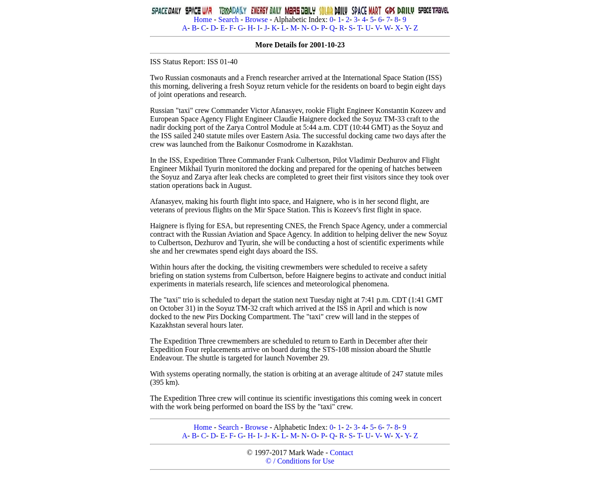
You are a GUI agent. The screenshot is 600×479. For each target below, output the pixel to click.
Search (228, 19)
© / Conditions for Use (300, 461)
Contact (341, 453)
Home (203, 19)
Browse (256, 19)
